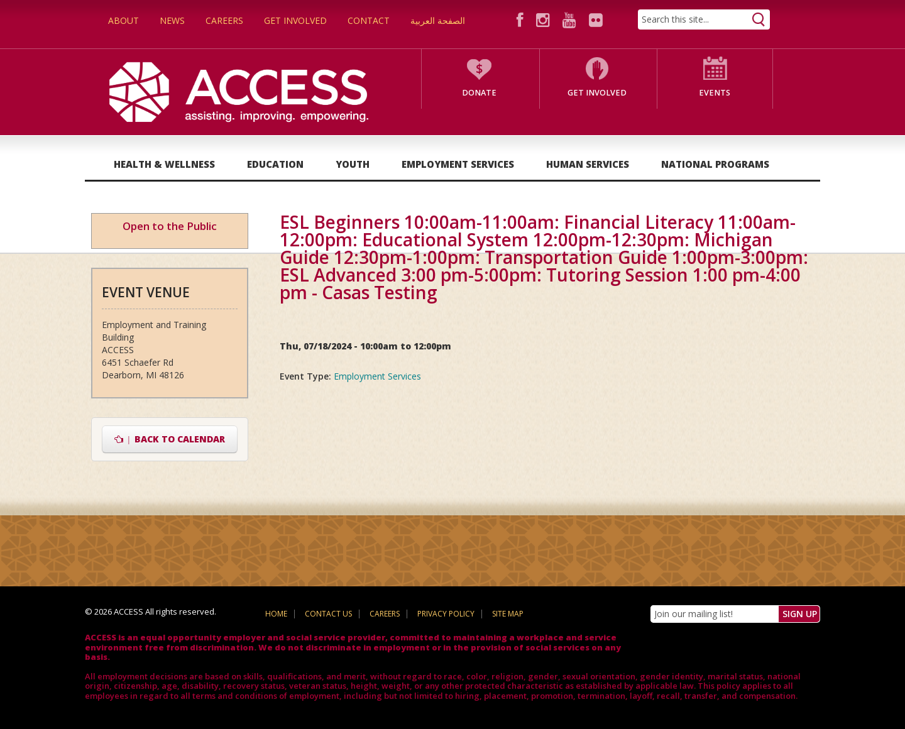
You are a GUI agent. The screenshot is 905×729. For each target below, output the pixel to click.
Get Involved (295, 20)
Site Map (508, 613)
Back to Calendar (170, 439)
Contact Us (328, 613)
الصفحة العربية (437, 20)
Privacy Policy (445, 613)
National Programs (715, 164)
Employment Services (458, 164)
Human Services (587, 164)
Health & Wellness (164, 164)
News (172, 20)
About (123, 20)
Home (276, 613)
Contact (369, 20)
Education (275, 164)
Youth (353, 164)
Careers (224, 20)
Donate (479, 92)
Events (714, 92)
